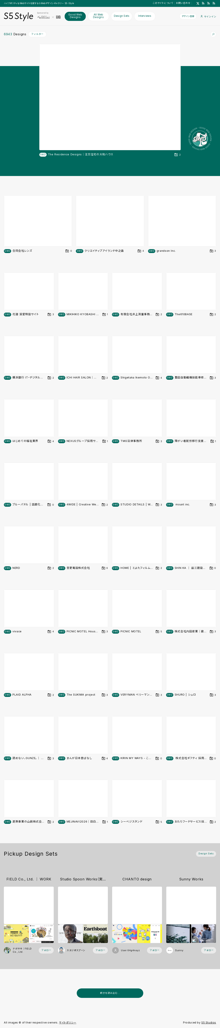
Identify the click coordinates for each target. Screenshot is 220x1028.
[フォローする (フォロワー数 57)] (208, 950)
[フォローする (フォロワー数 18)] (100, 950)
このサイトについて (163, 3)
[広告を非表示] (213, 1003)
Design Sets (122, 16)
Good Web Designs (75, 16)
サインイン (208, 16)
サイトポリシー (67, 1022)
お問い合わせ (183, 3)
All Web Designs (98, 16)
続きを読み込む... (110, 993)
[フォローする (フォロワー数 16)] (46, 950)
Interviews (144, 16)
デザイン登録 (188, 16)
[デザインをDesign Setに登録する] (177, 154)
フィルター (37, 34)
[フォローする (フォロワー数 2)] (154, 950)
